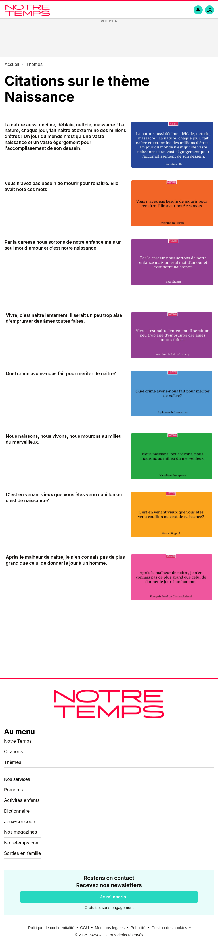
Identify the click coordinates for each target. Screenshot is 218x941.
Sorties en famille (22, 853)
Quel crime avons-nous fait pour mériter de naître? (61, 373)
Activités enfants (22, 800)
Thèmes (12, 762)
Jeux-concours (20, 821)
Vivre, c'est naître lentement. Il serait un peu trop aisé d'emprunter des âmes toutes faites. (64, 318)
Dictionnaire (17, 811)
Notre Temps (18, 741)
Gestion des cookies (169, 927)
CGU (84, 927)
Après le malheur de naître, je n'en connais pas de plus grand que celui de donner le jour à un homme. (65, 560)
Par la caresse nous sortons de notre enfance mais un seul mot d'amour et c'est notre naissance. (63, 245)
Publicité (138, 927)
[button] (209, 9)
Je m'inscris (113, 897)
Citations (13, 751)
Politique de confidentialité (51, 927)
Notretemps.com (22, 843)
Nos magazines (20, 832)
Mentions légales (110, 927)
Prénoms (13, 790)
